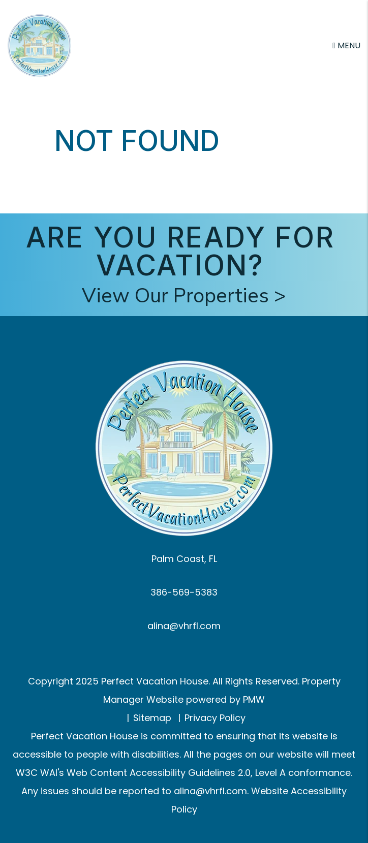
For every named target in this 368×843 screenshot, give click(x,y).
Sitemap (152, 717)
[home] (39, 45)
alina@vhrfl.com (184, 625)
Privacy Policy (215, 717)
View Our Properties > (184, 296)
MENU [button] (346, 45)
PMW (254, 699)
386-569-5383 (184, 592)
